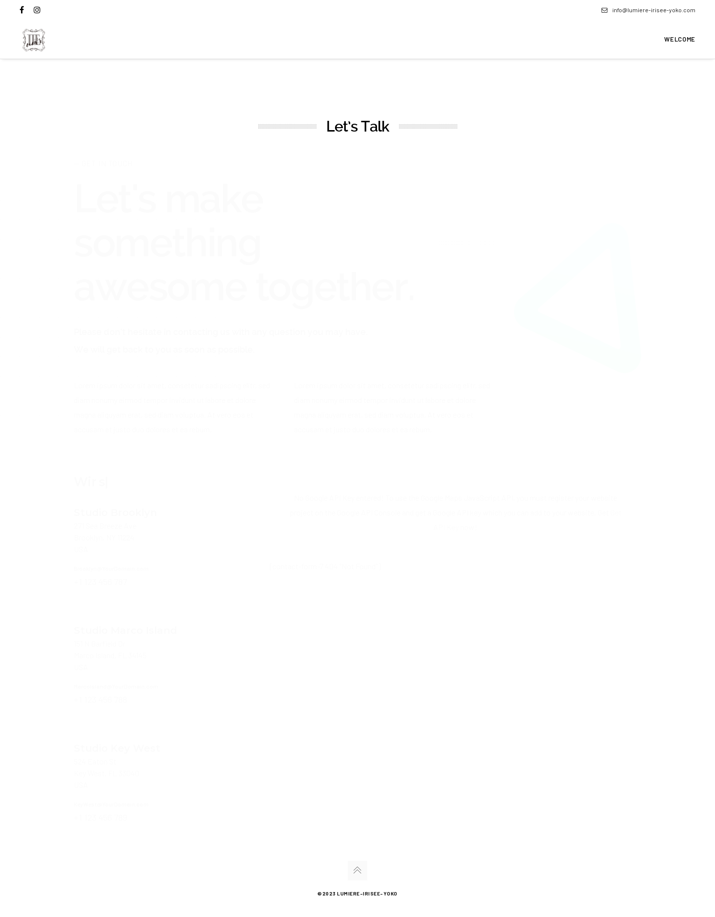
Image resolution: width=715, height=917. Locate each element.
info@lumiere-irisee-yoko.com (648, 10)
